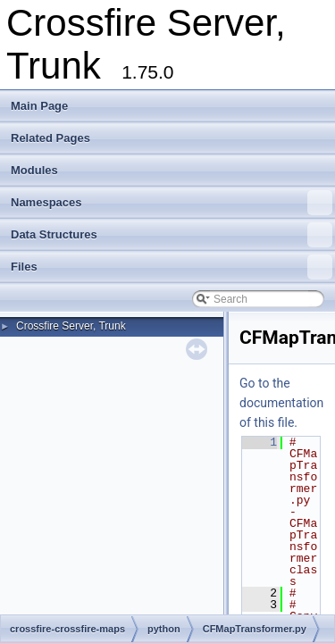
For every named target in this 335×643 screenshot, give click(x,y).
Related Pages (50, 138)
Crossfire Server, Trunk (71, 326)
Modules (34, 170)
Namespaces (171, 202)
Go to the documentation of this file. (281, 403)
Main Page (39, 106)
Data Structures (171, 234)
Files (171, 267)
